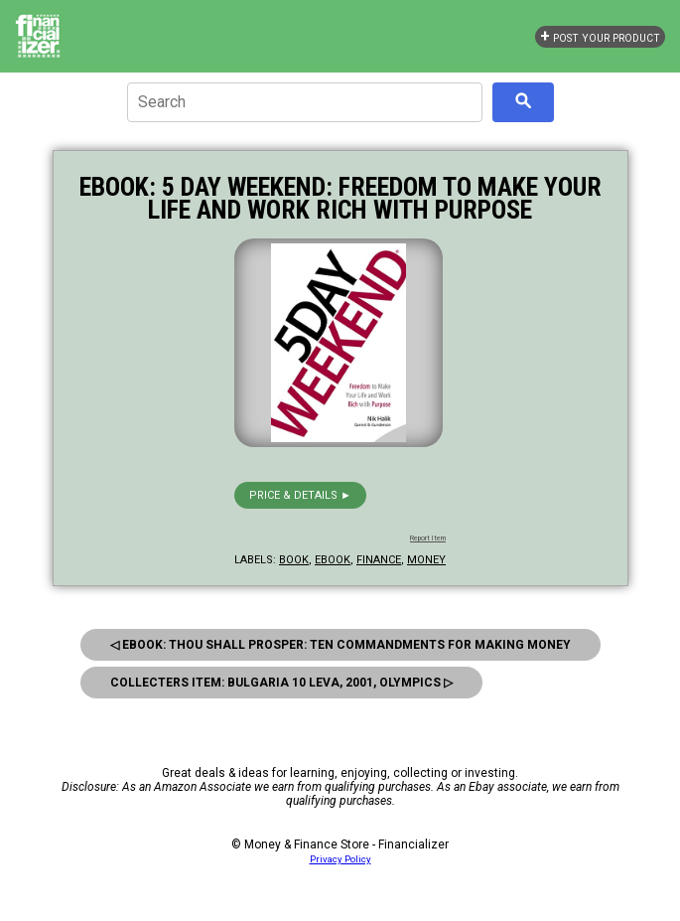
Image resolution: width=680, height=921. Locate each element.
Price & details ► (300, 495)
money (426, 559)
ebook (332, 559)
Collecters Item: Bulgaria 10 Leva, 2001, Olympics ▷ (281, 683)
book (294, 559)
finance (378, 559)
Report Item (428, 538)
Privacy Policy (340, 858)
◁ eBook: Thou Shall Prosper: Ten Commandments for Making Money (340, 645)
